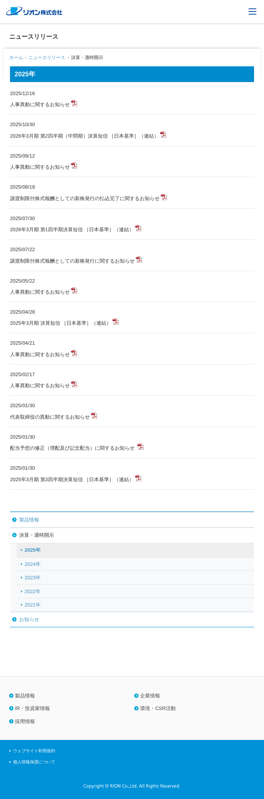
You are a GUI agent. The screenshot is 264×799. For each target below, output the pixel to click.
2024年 (33, 564)
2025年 (33, 550)
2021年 (33, 605)
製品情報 (29, 520)
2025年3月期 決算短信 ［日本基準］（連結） (60, 323)
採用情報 (25, 721)
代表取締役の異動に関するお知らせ (50, 417)
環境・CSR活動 (157, 708)
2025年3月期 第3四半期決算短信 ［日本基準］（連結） (72, 479)
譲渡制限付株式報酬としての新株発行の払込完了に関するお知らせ (85, 198)
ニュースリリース (46, 57)
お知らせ (29, 619)
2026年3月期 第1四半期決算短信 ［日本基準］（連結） (72, 229)
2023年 (33, 577)
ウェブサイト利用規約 (34, 750)
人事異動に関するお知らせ (40, 104)
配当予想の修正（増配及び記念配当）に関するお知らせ (73, 448)
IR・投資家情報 (32, 708)
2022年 (33, 591)
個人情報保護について (34, 762)
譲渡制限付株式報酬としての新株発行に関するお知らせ (72, 261)
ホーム (16, 57)
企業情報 (150, 696)
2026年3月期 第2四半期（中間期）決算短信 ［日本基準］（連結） (84, 136)
